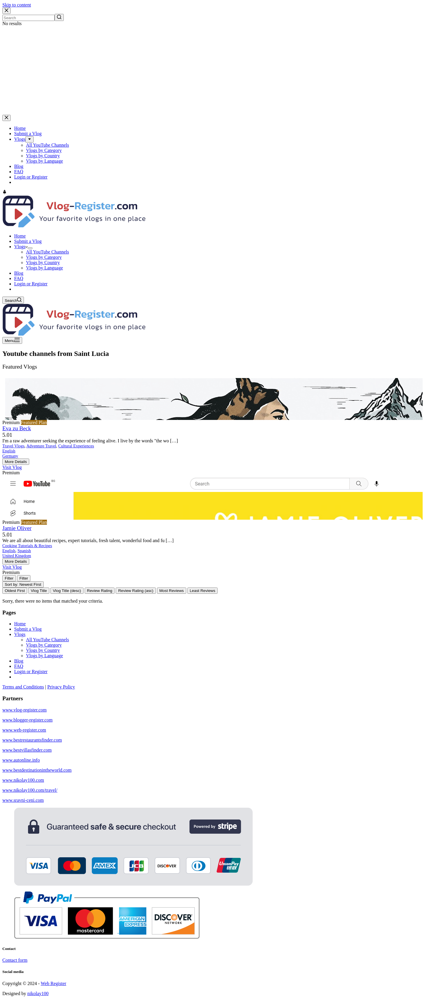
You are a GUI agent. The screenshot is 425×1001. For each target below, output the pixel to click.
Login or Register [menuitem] (31, 176)
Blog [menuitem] (18, 166)
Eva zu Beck (16, 428)
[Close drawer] (6, 118)
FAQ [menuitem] (18, 171)
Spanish (24, 550)
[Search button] (59, 17)
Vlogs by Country (43, 650)
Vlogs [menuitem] (19, 139)
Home (20, 623)
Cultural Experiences (76, 446)
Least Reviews (202, 590)
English (8, 451)
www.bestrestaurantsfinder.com (32, 739)
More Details (16, 461)
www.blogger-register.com (27, 719)
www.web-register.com (24, 729)
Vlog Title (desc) (67, 590)
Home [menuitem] (20, 128)
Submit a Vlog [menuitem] (28, 133)
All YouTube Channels (47, 639)
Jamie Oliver (17, 528)
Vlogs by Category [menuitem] (44, 150)
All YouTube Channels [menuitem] (47, 145)
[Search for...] (28, 18)
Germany (10, 456)
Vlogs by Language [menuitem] (44, 160)
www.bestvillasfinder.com (27, 750)
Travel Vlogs (13, 446)
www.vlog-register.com (24, 709)
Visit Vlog (12, 467)
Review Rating (99, 590)
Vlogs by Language (44, 655)
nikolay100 (37, 993)
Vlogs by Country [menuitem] (43, 155)
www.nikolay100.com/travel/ (29, 790)
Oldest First (15, 590)
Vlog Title (39, 590)
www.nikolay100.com (23, 780)
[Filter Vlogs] (9, 578)
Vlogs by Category (44, 644)
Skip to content (16, 4)
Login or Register (31, 671)
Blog (18, 660)
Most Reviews (171, 590)
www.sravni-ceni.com (23, 800)
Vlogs (19, 634)
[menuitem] (29, 139)
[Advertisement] (212, 70)
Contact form (14, 960)
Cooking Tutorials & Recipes (27, 545)
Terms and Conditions (23, 686)
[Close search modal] (6, 11)
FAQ (18, 666)
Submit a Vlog (28, 629)
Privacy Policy (61, 686)
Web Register (53, 983)
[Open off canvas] (12, 340)
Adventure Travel (41, 446)
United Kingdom (16, 555)
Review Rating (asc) (135, 590)
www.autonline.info (21, 760)
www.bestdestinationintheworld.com (36, 770)
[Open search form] (13, 300)
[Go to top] (4, 192)
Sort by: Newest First (23, 584)
